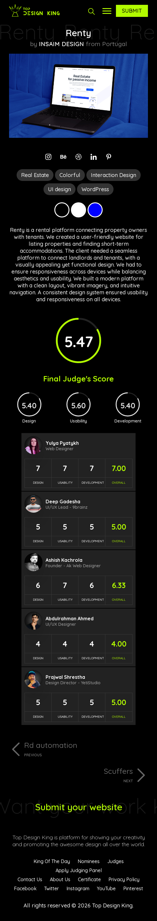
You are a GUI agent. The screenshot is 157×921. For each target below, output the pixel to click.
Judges (115, 861)
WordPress (95, 189)
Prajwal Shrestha (65, 677)
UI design (59, 189)
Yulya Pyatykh (62, 443)
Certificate (89, 879)
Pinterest (133, 888)
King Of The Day (52, 861)
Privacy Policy (123, 879)
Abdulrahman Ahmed (70, 619)
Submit (132, 10)
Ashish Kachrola (64, 560)
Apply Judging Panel (79, 870)
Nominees (89, 861)
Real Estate (35, 175)
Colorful (69, 175)
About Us (60, 879)
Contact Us (30, 879)
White (78, 209)
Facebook (25, 888)
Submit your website (78, 807)
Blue (95, 209)
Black (61, 209)
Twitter (51, 888)
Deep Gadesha (63, 501)
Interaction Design (113, 175)
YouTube (106, 888)
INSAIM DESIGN (61, 44)
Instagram (77, 888)
